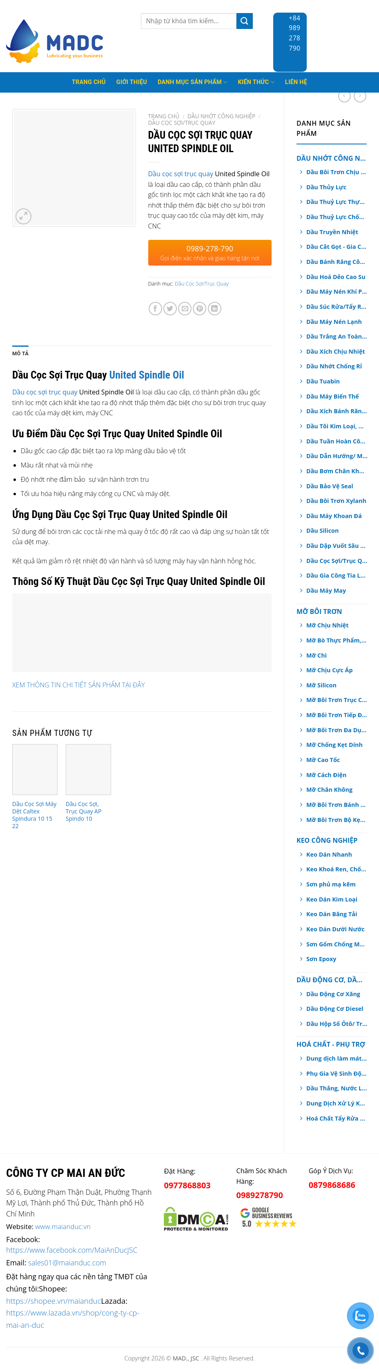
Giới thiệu (131, 82)
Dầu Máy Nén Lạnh (334, 322)
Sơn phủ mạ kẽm (331, 884)
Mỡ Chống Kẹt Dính (334, 745)
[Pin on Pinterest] (199, 308)
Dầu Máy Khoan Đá (334, 516)
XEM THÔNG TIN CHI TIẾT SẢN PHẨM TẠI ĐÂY (78, 684)
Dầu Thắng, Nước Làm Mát (337, 1088)
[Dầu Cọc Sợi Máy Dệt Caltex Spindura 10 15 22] (35, 769)
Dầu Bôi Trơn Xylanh (336, 501)
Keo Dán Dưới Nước (335, 929)
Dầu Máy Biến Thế (332, 396)
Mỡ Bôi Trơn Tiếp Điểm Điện (337, 715)
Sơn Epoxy (321, 959)
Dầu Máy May (326, 590)
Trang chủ (164, 116)
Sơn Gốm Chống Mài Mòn (337, 944)
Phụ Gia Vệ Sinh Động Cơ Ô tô (337, 1073)
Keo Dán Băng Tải (331, 914)
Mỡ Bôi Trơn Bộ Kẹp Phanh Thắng (337, 820)
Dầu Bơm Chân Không (337, 471)
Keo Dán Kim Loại (331, 899)
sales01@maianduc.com (67, 1262)
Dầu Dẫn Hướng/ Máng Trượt (337, 456)
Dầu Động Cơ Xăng (333, 994)
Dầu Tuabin (323, 381)
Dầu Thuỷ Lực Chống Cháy (337, 217)
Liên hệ (296, 82)
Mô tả (20, 353)
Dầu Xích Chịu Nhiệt (335, 351)
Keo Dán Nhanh (329, 854)
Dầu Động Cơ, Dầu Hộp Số (332, 979)
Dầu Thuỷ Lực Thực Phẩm (337, 202)
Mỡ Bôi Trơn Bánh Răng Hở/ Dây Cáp (337, 805)
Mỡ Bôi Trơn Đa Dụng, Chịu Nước (337, 730)
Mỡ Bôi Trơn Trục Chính (337, 700)
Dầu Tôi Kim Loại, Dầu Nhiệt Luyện (337, 426)
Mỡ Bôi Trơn (319, 611)
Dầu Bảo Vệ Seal (329, 486)
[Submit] (244, 21)
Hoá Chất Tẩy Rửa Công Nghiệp (337, 1118)
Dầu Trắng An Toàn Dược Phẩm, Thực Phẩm (337, 336)
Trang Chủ (89, 82)
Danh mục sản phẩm (192, 82)
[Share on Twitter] (170, 308)
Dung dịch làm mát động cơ (337, 1058)
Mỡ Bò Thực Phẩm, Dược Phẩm (337, 640)
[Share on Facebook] (155, 308)
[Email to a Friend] (185, 308)
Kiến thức (256, 82)
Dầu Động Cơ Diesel (334, 1008)
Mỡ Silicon (321, 685)
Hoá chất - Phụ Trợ (331, 1044)
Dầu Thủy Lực (326, 187)
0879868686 (332, 1184)
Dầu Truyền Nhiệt (332, 232)
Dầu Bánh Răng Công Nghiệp (337, 262)
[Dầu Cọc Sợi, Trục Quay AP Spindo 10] (88, 769)
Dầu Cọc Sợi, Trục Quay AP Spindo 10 (84, 811)
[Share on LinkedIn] (214, 308)
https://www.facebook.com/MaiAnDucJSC (71, 1250)
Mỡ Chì (316, 655)
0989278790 (259, 1195)
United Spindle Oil (146, 375)
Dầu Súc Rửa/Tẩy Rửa (337, 306)
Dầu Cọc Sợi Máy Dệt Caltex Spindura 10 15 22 (34, 815)
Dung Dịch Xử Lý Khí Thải (337, 1103)
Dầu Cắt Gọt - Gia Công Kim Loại (337, 246)
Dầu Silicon (322, 530)
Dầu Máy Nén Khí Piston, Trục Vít (337, 291)
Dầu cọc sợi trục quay (181, 173)
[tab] (20, 354)
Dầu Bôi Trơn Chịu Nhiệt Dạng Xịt (337, 172)
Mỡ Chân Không (329, 789)
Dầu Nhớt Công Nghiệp (332, 158)
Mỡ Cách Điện (326, 775)
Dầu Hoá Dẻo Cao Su (336, 277)
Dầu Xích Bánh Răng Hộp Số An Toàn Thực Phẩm (337, 411)
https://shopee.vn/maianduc (53, 1301)
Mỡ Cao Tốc (323, 760)
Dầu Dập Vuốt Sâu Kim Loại (337, 545)
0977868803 (187, 1185)
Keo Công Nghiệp (327, 840)
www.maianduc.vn (63, 1226)
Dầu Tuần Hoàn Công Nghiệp (337, 441)
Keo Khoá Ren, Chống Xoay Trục (337, 869)
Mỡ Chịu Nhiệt (327, 625)
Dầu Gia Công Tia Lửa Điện (337, 575)
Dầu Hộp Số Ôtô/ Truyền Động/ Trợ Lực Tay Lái (337, 1024)
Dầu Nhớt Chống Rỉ (334, 366)
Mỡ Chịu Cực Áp (329, 670)
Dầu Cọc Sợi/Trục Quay (337, 561)
